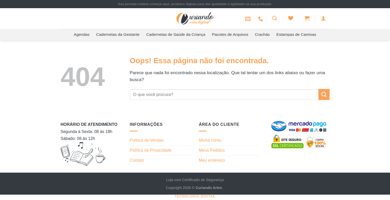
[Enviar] (324, 94)
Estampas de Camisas (296, 34)
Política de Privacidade (151, 150)
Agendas (81, 34)
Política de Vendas (147, 140)
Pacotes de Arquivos (230, 34)
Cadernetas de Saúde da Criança (175, 34)
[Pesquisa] (275, 18)
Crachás (262, 34)
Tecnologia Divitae (195, 196)
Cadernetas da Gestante (118, 34)
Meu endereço (212, 160)
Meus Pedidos (212, 150)
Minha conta (210, 140)
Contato (137, 160)
